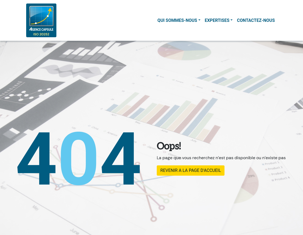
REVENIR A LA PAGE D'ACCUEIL (190, 170)
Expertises (217, 20)
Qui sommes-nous (177, 20)
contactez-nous (256, 20)
